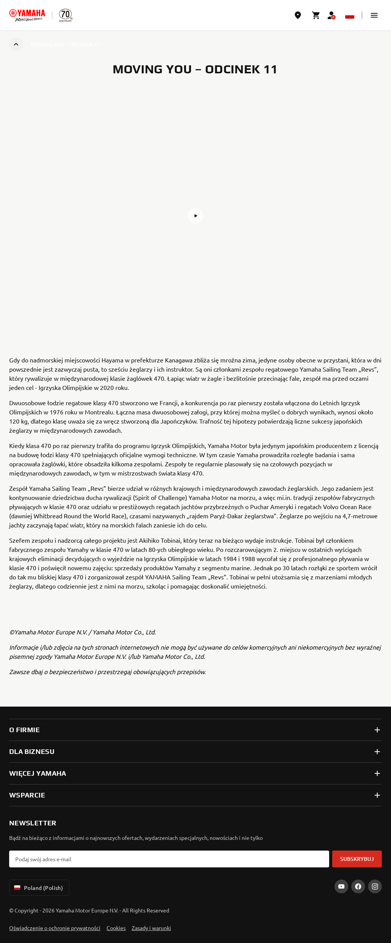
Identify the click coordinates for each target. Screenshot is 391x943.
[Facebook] (358, 886)
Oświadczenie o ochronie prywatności (54, 927)
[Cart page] (316, 15)
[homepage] (27, 15)
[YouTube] (341, 886)
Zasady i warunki (151, 927)
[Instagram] (375, 886)
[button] (374, 15)
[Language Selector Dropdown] (349, 15)
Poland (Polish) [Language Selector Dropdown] (38, 887)
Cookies (116, 927)
